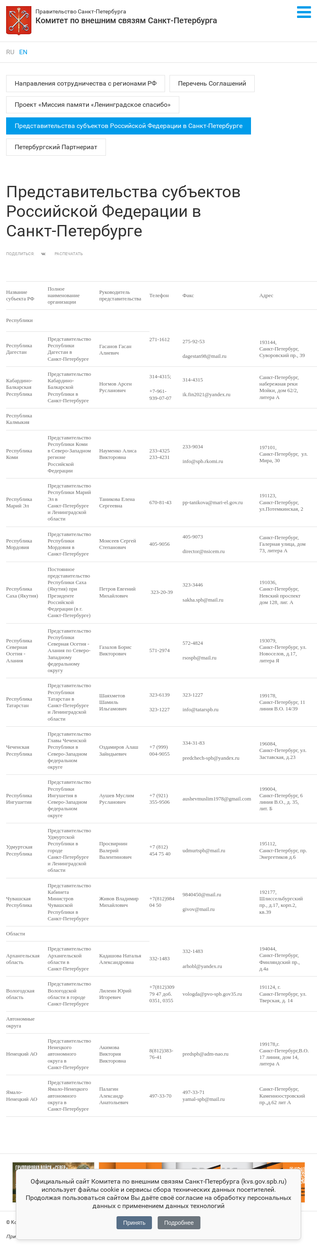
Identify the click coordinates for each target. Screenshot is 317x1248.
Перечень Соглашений (212, 83)
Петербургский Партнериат (56, 147)
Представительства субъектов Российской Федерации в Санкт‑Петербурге (128, 126)
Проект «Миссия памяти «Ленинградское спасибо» (93, 104)
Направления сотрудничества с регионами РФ (85, 83)
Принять (134, 1222)
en (23, 52)
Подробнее (179, 1222)
